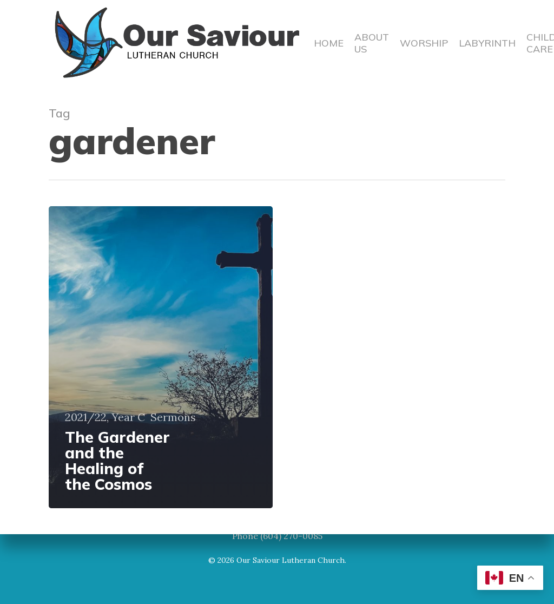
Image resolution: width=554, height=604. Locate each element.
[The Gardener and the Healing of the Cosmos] (161, 357)
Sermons (173, 417)
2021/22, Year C (105, 417)
